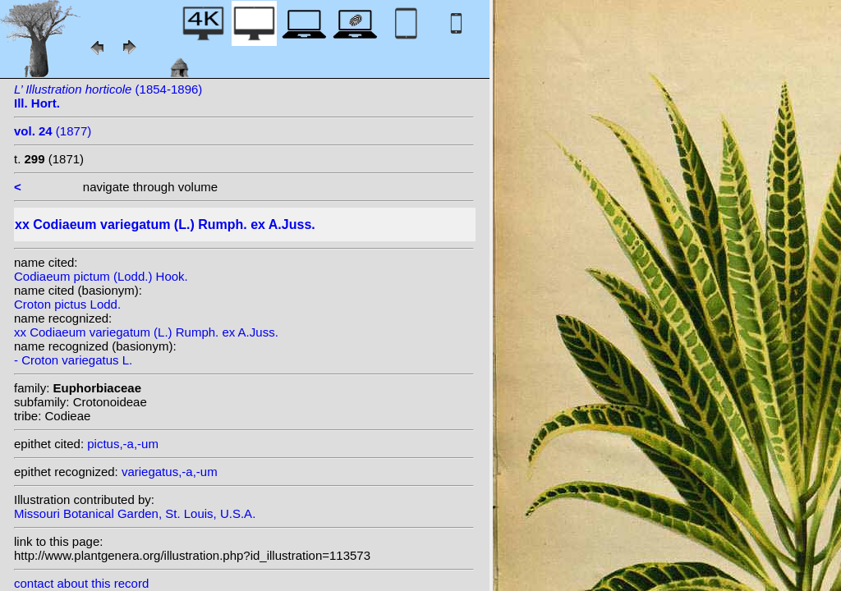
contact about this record (81, 583)
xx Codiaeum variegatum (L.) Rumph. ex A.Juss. (146, 332)
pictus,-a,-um (123, 444)
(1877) (52, 131)
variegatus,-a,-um (170, 472)
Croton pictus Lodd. (67, 304)
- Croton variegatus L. (73, 360)
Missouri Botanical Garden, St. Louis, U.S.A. (134, 513)
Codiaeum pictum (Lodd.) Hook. (101, 276)
